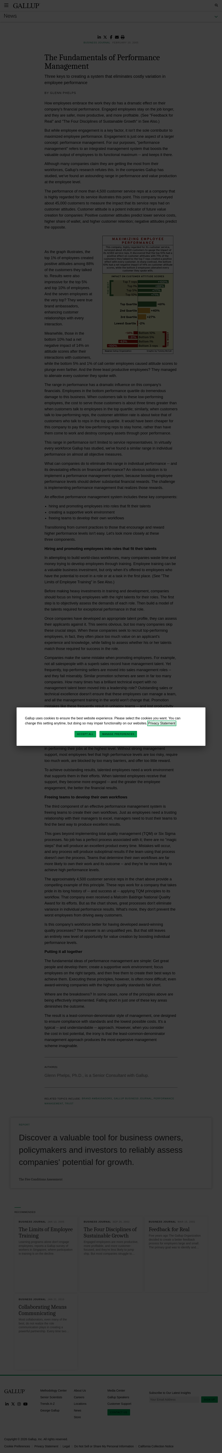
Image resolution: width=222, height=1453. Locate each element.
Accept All (85, 734)
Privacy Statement (161, 723)
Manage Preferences (118, 734)
